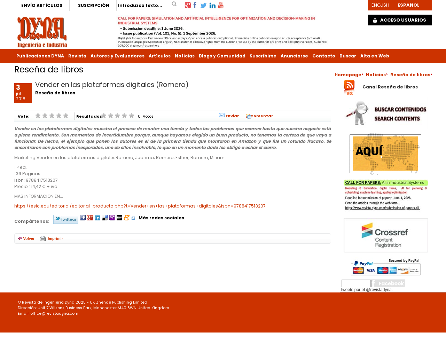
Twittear (68, 219)
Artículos (160, 56)
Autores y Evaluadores (117, 56)
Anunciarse (294, 56)
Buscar (347, 56)
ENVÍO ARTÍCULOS (41, 5)
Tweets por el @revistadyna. (366, 289)
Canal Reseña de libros (390, 87)
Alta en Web (374, 56)
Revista (77, 56)
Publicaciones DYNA (40, 56)
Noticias (185, 56)
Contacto (323, 56)
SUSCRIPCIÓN (93, 5)
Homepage (348, 75)
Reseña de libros (410, 75)
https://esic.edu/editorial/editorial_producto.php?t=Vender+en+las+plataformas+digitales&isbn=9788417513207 (140, 206)
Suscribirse (263, 56)
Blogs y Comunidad (222, 56)
